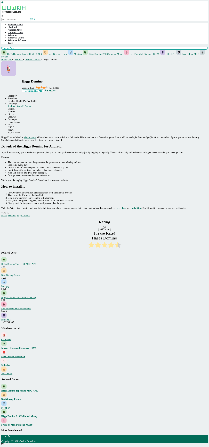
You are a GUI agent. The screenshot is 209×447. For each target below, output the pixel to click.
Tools (10, 43)
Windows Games (16, 37)
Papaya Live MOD (188, 54)
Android (12, 106)
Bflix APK (168, 54)
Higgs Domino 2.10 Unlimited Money (103, 54)
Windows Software (17, 40)
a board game (30, 137)
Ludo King (136, 208)
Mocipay (75, 54)
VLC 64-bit (6, 373)
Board (4, 215)
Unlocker (5, 365)
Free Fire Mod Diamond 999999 (142, 54)
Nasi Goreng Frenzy (55, 54)
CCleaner (6, 339)
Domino (12, 215)
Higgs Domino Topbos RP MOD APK (22, 54)
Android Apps (15, 30)
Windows (12, 35)
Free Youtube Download (13, 356)
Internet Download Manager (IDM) (18, 348)
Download (33, 91)
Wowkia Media (15, 24)
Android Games (15, 32)
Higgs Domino (23, 215)
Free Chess (121, 208)
